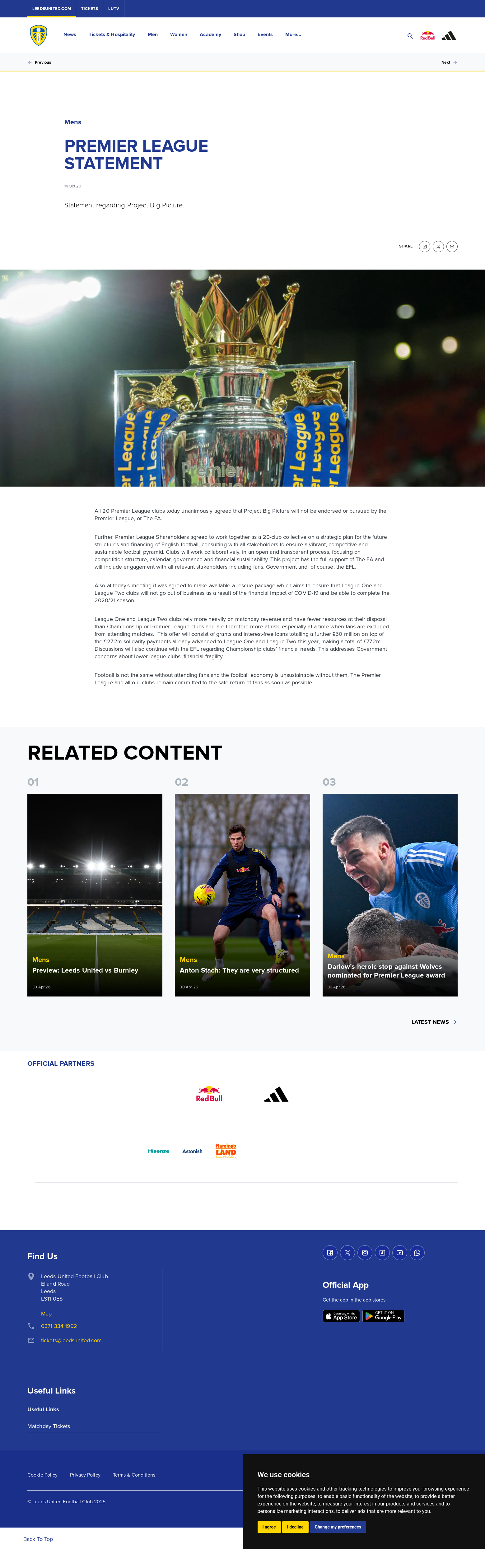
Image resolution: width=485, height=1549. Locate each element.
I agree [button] (269, 1526)
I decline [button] (295, 1526)
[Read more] (94, 893)
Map (46, 1311)
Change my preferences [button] (338, 1526)
